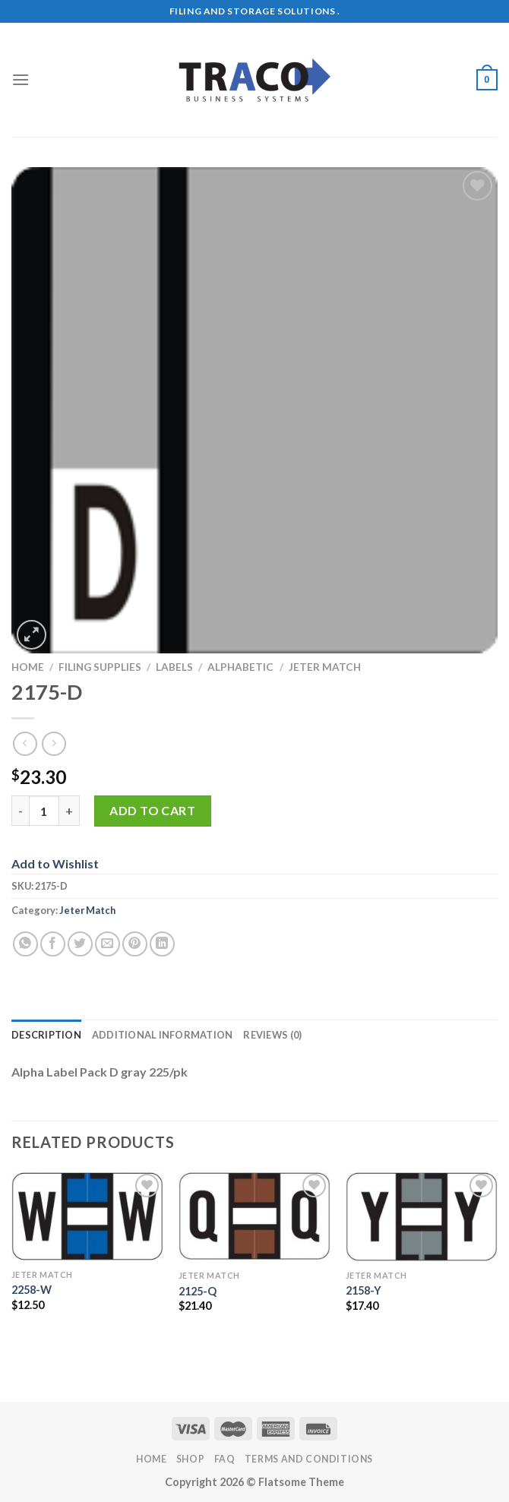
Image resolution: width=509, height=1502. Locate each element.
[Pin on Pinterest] (134, 944)
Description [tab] (46, 1035)
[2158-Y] (422, 1216)
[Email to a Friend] (107, 944)
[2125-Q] (254, 1216)
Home (27, 667)
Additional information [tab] (162, 1035)
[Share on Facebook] (52, 944)
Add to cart (152, 810)
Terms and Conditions (309, 1459)
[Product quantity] (44, 810)
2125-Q (198, 1291)
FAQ (225, 1459)
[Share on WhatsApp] (25, 944)
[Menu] (20, 79)
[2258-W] (87, 1216)
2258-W (31, 1289)
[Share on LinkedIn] (162, 944)
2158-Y (363, 1290)
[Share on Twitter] (80, 944)
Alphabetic (240, 667)
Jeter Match (325, 667)
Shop (190, 1459)
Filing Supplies (99, 667)
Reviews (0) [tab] (272, 1035)
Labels (174, 667)
